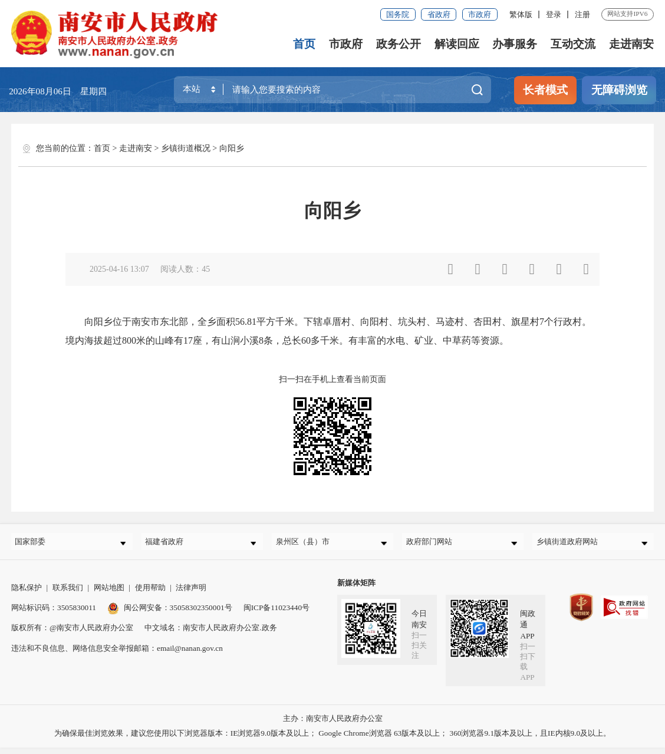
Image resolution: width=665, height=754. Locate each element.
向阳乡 (231, 148)
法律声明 (191, 594)
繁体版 (520, 14)
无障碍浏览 (619, 90)
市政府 (479, 14)
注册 (582, 14)
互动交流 (573, 44)
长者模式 (545, 90)
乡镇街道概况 (185, 148)
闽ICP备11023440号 (276, 614)
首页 (305, 44)
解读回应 (457, 44)
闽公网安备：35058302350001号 (169, 614)
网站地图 (109, 594)
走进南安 (631, 44)
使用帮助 (150, 594)
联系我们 (67, 594)
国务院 (397, 14)
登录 (553, 14)
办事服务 (515, 44)
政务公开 (399, 44)
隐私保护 (26, 594)
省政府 (438, 14)
